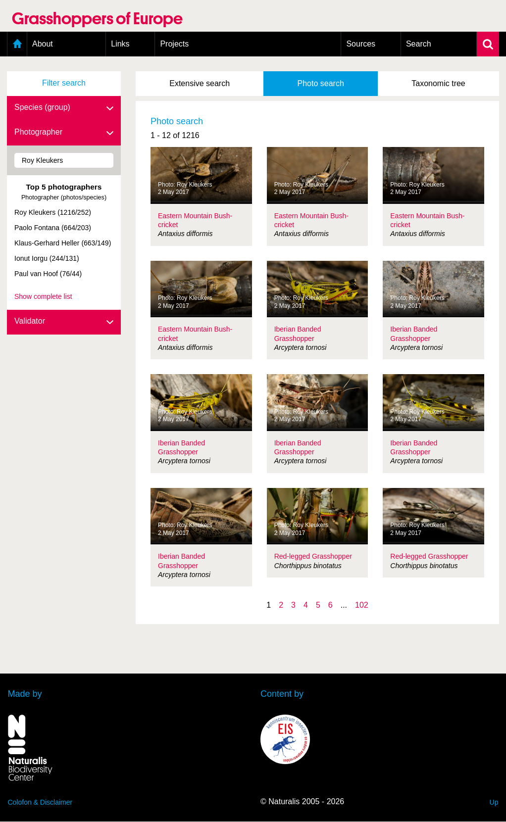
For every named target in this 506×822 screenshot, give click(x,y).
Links (120, 44)
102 (361, 605)
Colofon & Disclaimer (40, 802)
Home (17, 44)
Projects (174, 44)
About (42, 44)
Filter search (64, 83)
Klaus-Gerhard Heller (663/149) (62, 243)
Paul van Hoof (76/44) (48, 273)
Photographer (63, 133)
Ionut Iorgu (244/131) (46, 258)
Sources (360, 44)
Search (418, 44)
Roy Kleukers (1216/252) (52, 212)
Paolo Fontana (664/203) (52, 227)
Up (494, 802)
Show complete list (43, 296)
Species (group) (63, 108)
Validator (63, 322)
